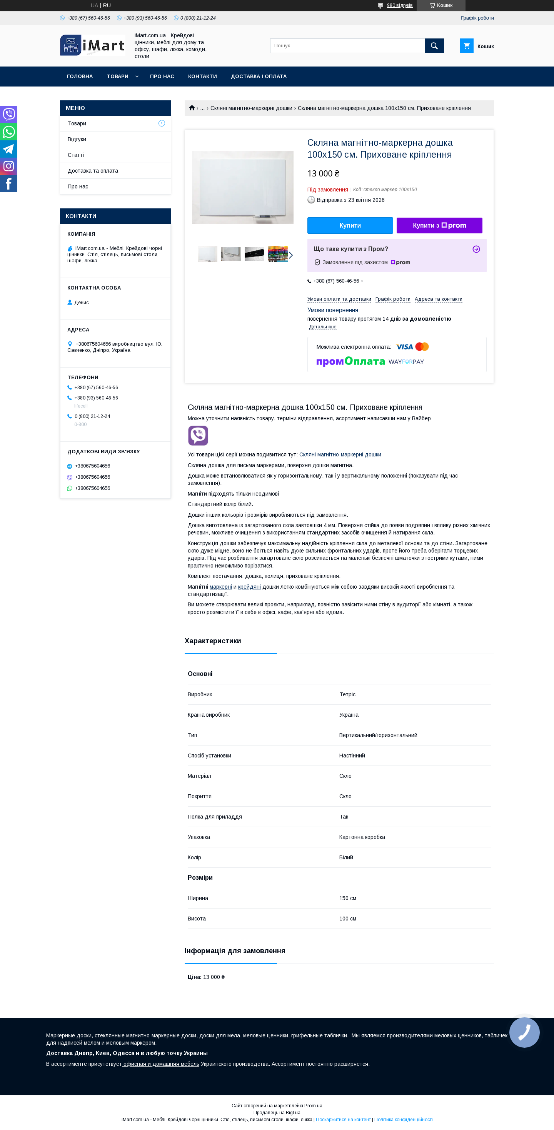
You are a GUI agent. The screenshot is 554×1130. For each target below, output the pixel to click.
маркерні (221, 587)
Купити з (439, 225)
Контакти (202, 76)
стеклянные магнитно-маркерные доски (145, 1035)
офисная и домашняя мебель (160, 1064)
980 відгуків (400, 5)
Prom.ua (313, 1105)
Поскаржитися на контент (343, 1119)
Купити (350, 225)
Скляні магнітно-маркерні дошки (251, 108)
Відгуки (77, 139)
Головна (80, 76)
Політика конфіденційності (403, 1119)
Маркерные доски (69, 1035)
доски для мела (219, 1035)
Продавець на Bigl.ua (277, 1112)
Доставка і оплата (259, 76)
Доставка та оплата (93, 171)
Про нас (162, 76)
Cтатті (76, 155)
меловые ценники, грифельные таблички (295, 1035)
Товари (117, 76)
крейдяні (249, 587)
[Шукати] (434, 45)
